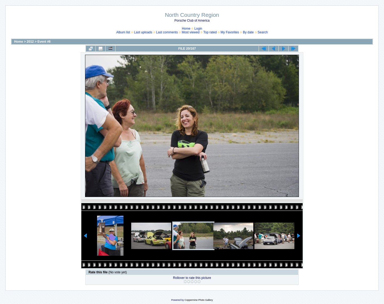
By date (248, 32)
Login (198, 28)
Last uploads (143, 32)
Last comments (167, 32)
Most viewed (190, 32)
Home (186, 28)
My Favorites (230, 32)
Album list (123, 32)
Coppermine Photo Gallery (199, 300)
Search (263, 32)
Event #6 (43, 42)
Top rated (210, 32)
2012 (30, 42)
